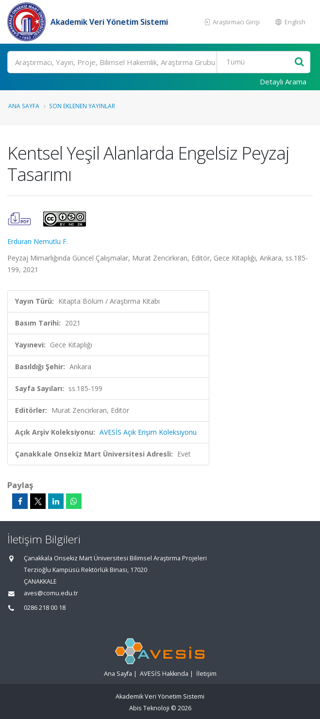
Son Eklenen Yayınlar (82, 106)
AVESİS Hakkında (164, 674)
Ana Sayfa (23, 106)
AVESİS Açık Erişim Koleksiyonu (148, 432)
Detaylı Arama (283, 81)
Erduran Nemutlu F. (37, 241)
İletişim (206, 674)
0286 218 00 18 (45, 608)
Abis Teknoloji (149, 708)
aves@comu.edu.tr (51, 593)
